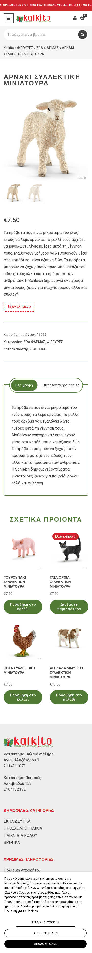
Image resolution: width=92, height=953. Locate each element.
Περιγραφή (24, 385)
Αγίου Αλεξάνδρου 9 (21, 760)
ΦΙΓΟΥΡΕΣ (25, 48)
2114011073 (15, 766)
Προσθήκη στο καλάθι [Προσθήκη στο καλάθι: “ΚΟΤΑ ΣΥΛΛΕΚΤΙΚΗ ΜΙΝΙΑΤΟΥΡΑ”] (23, 697)
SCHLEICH (38, 349)
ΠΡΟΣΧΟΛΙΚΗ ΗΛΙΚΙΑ (23, 828)
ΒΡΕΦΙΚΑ (12, 842)
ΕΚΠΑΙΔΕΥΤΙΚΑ (17, 821)
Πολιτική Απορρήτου (22, 870)
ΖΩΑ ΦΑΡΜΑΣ (47, 48)
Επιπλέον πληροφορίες (60, 385)
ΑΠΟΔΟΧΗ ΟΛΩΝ (45, 944)
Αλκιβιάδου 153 (18, 783)
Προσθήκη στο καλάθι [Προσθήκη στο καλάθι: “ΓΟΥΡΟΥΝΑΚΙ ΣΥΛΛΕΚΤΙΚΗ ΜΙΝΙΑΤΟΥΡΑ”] (23, 606)
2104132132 (15, 789)
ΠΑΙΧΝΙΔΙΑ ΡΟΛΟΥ (20, 835)
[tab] (24, 385)
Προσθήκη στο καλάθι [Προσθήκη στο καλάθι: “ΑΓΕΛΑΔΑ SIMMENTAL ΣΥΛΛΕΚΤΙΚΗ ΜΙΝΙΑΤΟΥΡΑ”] (69, 697)
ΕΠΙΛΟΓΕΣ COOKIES (45, 922)
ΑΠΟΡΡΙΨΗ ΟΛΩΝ (45, 933)
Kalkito (9, 48)
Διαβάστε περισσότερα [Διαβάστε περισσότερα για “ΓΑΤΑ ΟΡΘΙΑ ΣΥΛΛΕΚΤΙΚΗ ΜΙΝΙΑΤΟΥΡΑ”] (69, 606)
